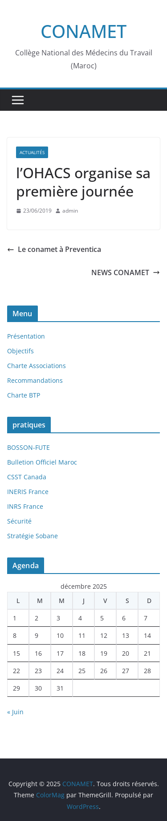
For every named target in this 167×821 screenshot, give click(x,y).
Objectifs (20, 351)
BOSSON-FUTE (28, 447)
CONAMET (83, 31)
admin (70, 210)
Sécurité (19, 521)
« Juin (15, 712)
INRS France (25, 506)
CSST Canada (26, 477)
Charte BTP (23, 395)
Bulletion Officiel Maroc (42, 462)
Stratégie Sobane (32, 536)
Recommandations (35, 380)
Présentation (26, 336)
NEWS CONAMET (125, 272)
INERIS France (28, 491)
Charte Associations (36, 365)
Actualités (32, 152)
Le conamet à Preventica (54, 249)
